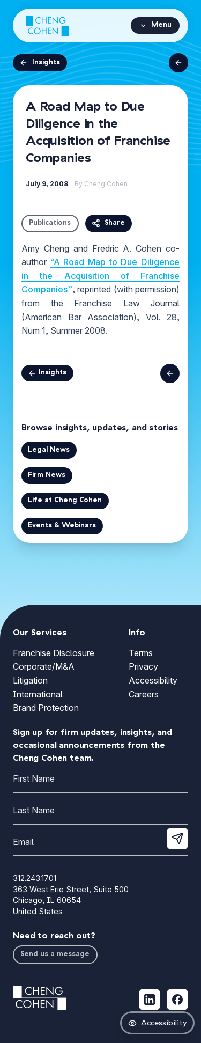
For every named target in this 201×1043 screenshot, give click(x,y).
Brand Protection (46, 707)
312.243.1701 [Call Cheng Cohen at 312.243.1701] (34, 878)
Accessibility (153, 680)
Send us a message (55, 954)
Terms (141, 653)
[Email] (100, 844)
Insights (39, 62)
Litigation (30, 680)
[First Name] (100, 781)
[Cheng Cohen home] (47, 25)
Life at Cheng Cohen (65, 500)
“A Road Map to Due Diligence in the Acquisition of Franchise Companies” (100, 275)
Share (108, 223)
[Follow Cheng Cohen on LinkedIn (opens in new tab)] (149, 999)
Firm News (46, 475)
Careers (144, 694)
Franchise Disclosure (53, 653)
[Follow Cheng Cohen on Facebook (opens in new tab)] (177, 999)
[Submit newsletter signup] (177, 838)
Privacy (143, 666)
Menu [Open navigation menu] (155, 25)
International (38, 694)
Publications (50, 222)
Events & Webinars (62, 525)
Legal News (49, 449)
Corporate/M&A (44, 666)
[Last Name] (100, 812)
